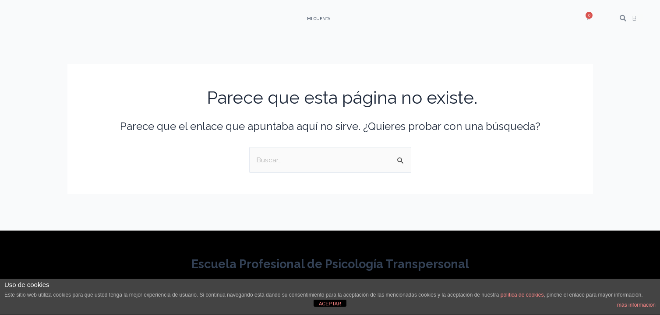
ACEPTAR (330, 303)
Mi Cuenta (318, 19)
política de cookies (522, 295)
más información (636, 305)
